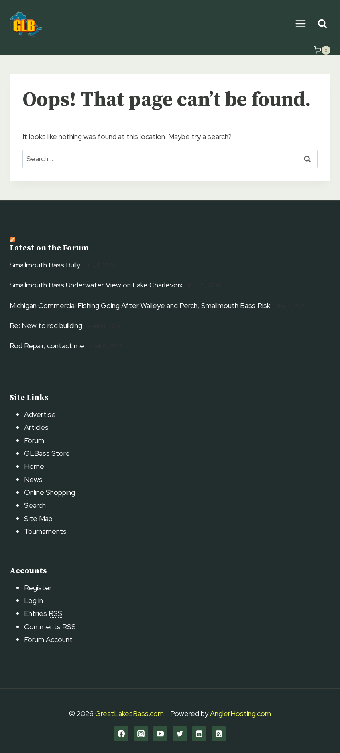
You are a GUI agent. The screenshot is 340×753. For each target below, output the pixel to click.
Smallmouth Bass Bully (45, 264)
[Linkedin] (199, 733)
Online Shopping (49, 492)
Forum (34, 440)
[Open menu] (300, 23)
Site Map (38, 518)
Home (34, 466)
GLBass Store (47, 453)
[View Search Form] (322, 24)
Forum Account (48, 639)
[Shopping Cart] (322, 50)
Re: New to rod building (46, 325)
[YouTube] (160, 733)
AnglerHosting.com (240, 713)
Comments (50, 626)
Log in (33, 600)
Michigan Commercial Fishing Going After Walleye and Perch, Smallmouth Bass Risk (140, 305)
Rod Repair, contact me (47, 345)
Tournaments (45, 531)
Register (38, 587)
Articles (36, 427)
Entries (43, 613)
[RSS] (219, 733)
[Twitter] (180, 733)
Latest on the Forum (49, 248)
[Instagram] (141, 733)
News (33, 479)
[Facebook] (121, 733)
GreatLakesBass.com (129, 713)
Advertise (40, 414)
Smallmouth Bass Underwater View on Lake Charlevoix (96, 284)
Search (35, 505)
